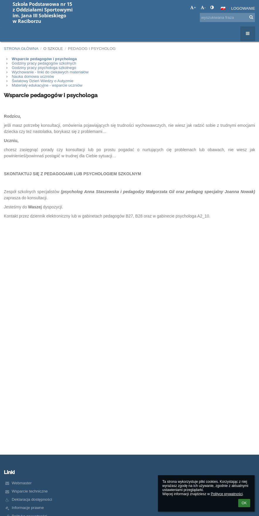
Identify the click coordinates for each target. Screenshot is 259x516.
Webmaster (22, 483)
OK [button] (244, 503)
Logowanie (243, 8)
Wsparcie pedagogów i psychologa (44, 59)
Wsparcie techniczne (30, 491)
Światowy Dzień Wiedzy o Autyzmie (42, 81)
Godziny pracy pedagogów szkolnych (44, 63)
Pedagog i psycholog (92, 48)
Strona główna (21, 48)
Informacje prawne (28, 507)
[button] (223, 8)
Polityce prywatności (227, 494)
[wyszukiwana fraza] (227, 17)
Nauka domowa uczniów (33, 76)
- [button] (203, 7)
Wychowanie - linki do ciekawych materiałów (50, 72)
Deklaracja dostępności (32, 499)
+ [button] (193, 7)
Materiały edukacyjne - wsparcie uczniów (47, 85)
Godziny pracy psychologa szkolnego (44, 67)
